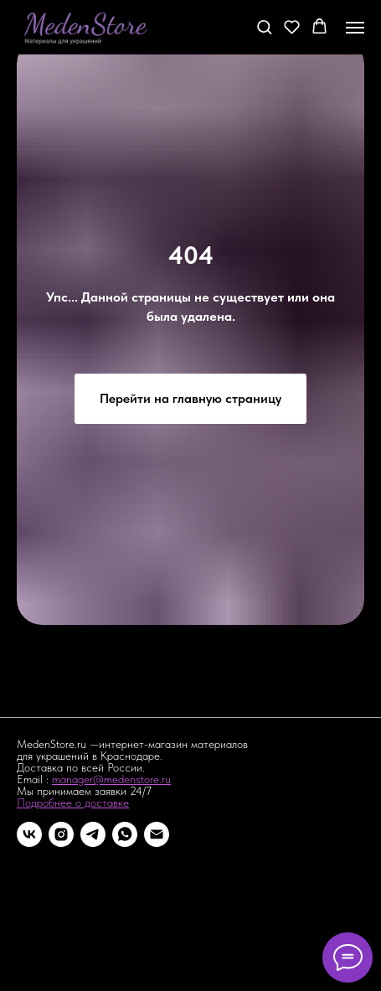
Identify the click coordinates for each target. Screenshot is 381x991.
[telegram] (93, 834)
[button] (264, 26)
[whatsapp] (124, 834)
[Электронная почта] (156, 834)
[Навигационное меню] (355, 28)
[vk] (29, 834)
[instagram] (61, 834)
